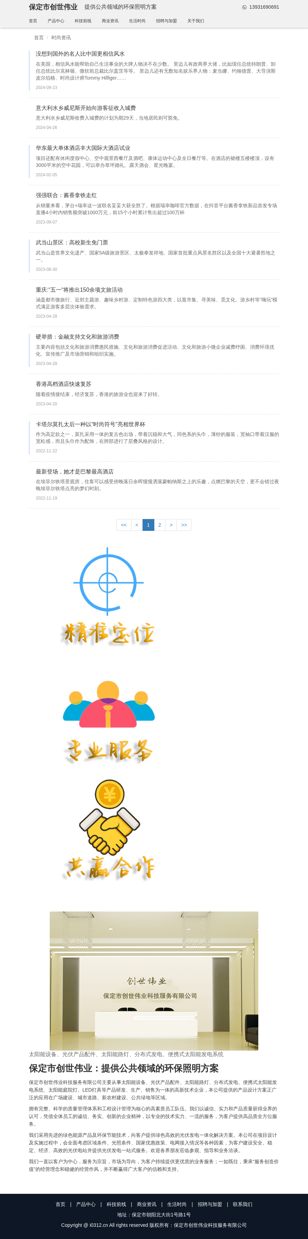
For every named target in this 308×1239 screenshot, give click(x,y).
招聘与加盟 (166, 20)
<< (124, 525)
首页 (33, 20)
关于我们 (195, 20)
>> (184, 525)
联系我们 (242, 1204)
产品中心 (56, 20)
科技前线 (83, 20)
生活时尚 (137, 20)
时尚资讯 (61, 37)
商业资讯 (110, 20)
